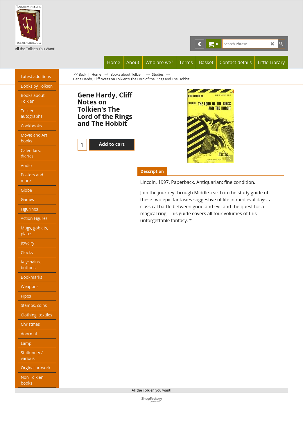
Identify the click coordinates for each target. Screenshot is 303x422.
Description (152, 171)
